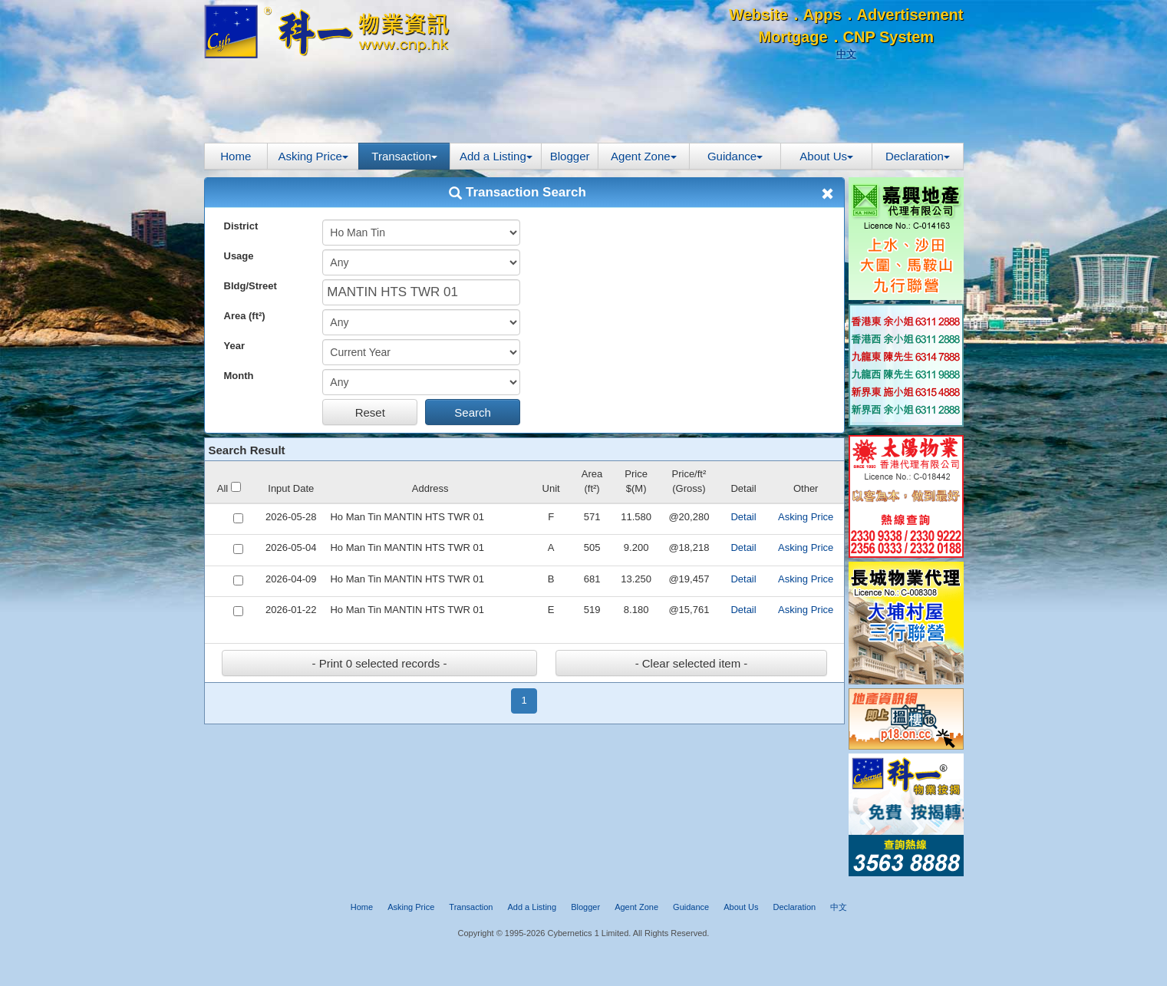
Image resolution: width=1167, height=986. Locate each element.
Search (472, 412)
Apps (822, 14)
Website (758, 14)
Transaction (404, 156)
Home (235, 156)
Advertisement (910, 14)
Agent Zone (644, 156)
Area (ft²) (244, 316)
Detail (743, 517)
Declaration (917, 156)
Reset (370, 412)
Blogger (570, 156)
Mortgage (793, 36)
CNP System (889, 36)
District (241, 226)
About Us (826, 156)
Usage (239, 256)
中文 (846, 54)
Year (234, 345)
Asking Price (313, 156)
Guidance (735, 156)
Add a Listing (496, 156)
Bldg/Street (250, 286)
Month (239, 375)
